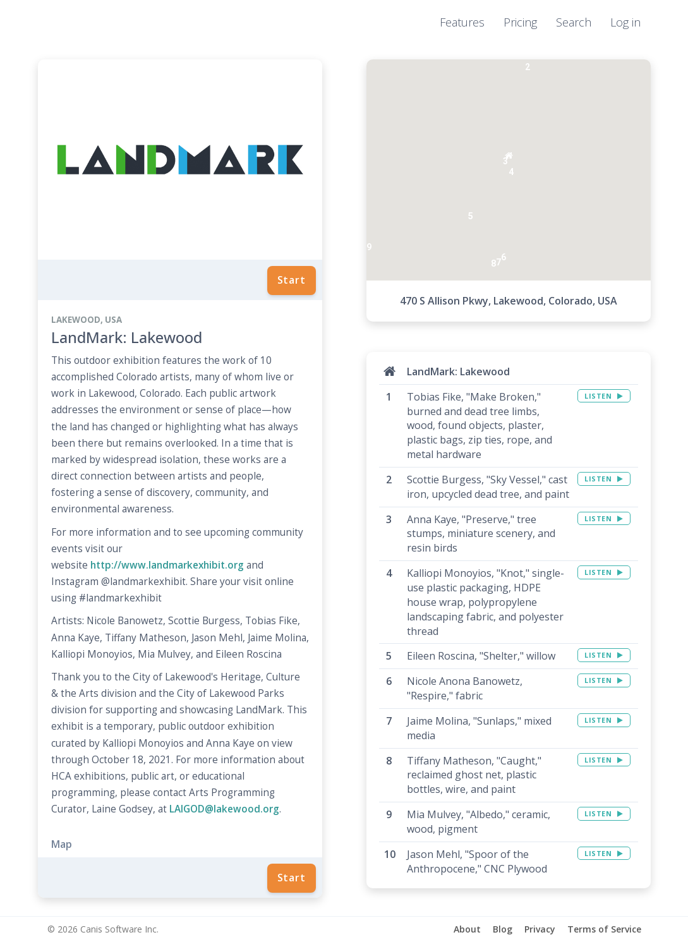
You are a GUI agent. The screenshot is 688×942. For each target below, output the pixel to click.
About (467, 929)
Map (61, 844)
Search (573, 22)
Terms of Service (604, 929)
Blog (502, 929)
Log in (625, 22)
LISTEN (603, 396)
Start (291, 280)
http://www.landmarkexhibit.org (167, 565)
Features (462, 22)
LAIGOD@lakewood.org (224, 809)
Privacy (539, 929)
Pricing (520, 22)
